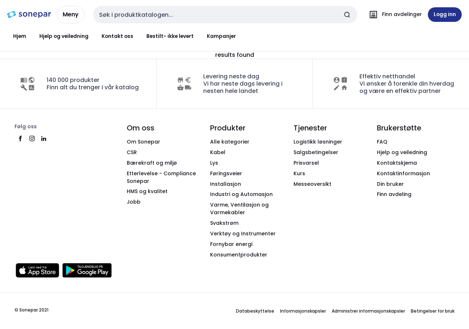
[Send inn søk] (347, 14)
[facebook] (20, 138)
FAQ (382, 141)
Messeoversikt (312, 184)
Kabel (217, 152)
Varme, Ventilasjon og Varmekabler (239, 208)
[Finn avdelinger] (394, 14)
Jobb (134, 201)
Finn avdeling (394, 194)
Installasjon (225, 184)
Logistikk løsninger (317, 141)
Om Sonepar (143, 141)
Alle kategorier (229, 141)
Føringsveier (226, 173)
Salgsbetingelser (315, 152)
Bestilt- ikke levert (170, 36)
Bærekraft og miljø (152, 163)
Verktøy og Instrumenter (243, 233)
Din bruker (390, 184)
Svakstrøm (224, 223)
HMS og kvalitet (147, 191)
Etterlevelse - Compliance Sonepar (161, 177)
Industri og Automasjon (241, 194)
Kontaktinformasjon (403, 173)
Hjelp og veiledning (63, 36)
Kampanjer (221, 36)
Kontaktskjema (397, 163)
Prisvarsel (306, 163)
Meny (71, 14)
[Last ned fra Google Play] (87, 270)
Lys (214, 163)
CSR (132, 152)
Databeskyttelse (255, 311)
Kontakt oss (117, 36)
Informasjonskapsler (303, 311)
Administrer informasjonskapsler (368, 311)
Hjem (19, 36)
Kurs (299, 173)
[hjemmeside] (29, 14)
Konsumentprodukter (238, 254)
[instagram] (32, 138)
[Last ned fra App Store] (37, 270)
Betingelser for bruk (432, 311)
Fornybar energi (231, 244)
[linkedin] (44, 138)
